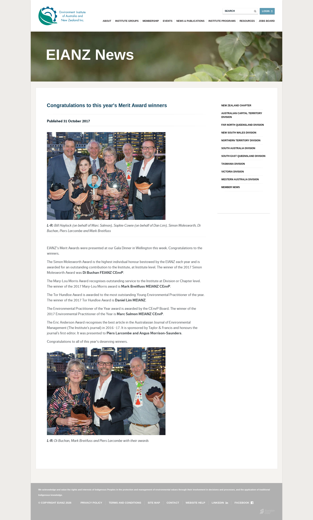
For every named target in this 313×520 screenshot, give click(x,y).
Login (265, 11)
